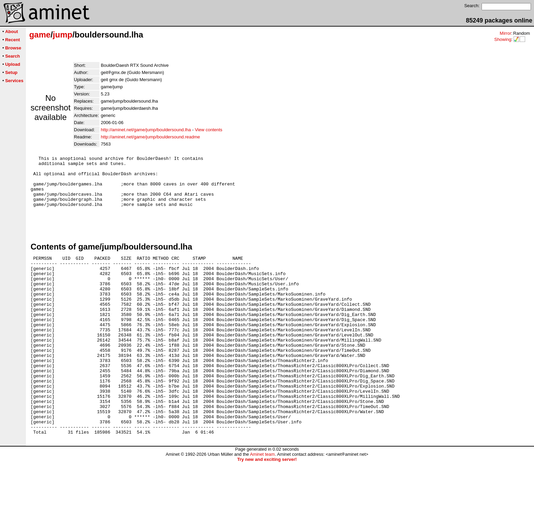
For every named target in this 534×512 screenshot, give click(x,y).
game (40, 34)
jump (62, 34)
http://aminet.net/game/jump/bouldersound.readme (150, 136)
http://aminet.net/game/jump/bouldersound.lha (146, 129)
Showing (502, 39)
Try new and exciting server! (267, 509)
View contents (208, 129)
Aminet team (262, 504)
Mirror (505, 33)
